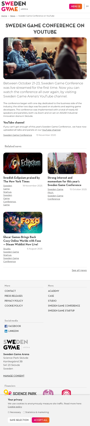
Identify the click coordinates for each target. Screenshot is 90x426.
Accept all (40, 420)
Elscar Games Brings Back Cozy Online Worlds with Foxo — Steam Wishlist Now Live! (22, 241)
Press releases (14, 296)
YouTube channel (51, 130)
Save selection (19, 420)
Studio (6, 248)
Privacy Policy (14, 301)
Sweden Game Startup (7, 188)
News (12, 16)
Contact (10, 291)
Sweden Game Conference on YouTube (36, 16)
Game (6, 205)
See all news (79, 270)
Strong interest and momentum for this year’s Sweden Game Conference (64, 181)
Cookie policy (15, 407)
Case (51, 296)
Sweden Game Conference (17, 135)
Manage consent (13, 376)
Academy (53, 291)
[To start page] (14, 6)
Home (4, 16)
